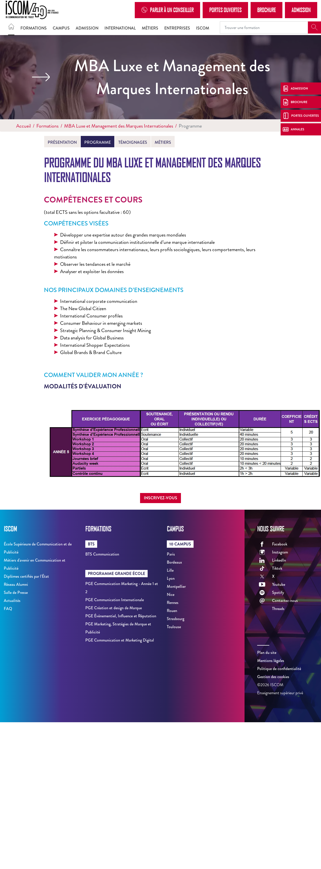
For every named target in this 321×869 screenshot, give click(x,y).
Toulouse (174, 627)
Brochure (266, 10)
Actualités (12, 600)
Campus (61, 28)
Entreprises (177, 28)
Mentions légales (270, 660)
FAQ (8, 609)
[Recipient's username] (264, 27)
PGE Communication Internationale (114, 600)
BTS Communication (102, 554)
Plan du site (266, 652)
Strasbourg (175, 619)
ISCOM (202, 28)
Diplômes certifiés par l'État (26, 576)
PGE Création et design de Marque (113, 608)
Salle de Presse (16, 592)
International (120, 28)
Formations (33, 28)
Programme (97, 142)
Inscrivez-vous (160, 498)
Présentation (62, 142)
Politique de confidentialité (279, 669)
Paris (171, 554)
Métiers (150, 28)
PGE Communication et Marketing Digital (119, 640)
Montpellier (176, 586)
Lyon (171, 578)
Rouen (172, 611)
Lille (170, 570)
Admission (301, 10)
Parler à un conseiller (167, 10)
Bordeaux (174, 562)
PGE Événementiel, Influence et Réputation (120, 616)
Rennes (172, 602)
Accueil (23, 126)
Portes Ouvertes (225, 10)
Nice (170, 594)
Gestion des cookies (273, 677)
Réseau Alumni (16, 584)
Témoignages (132, 142)
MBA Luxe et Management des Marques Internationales (118, 126)
